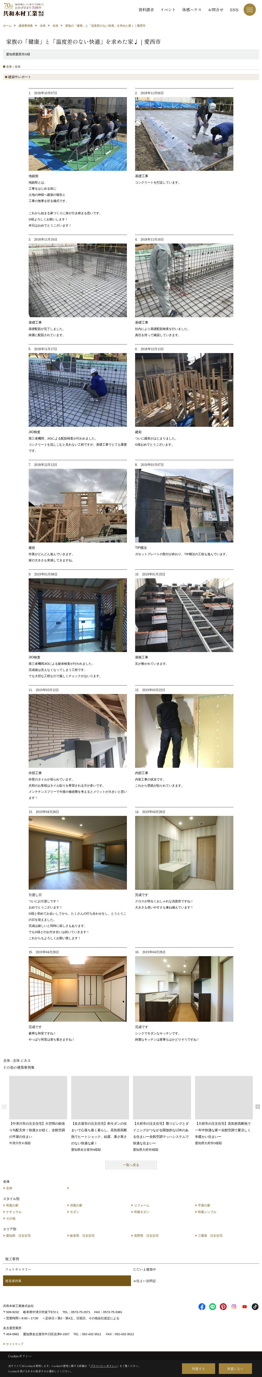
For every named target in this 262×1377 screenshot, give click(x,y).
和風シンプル (207, 1212)
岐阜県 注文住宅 (82, 1235)
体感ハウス (192, 9)
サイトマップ (14, 1344)
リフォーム (141, 1205)
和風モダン (141, 1212)
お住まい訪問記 (144, 1280)
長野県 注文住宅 (146, 1235)
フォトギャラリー (18, 1269)
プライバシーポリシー (103, 1366)
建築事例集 (13, 1280)
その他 (10, 1218)
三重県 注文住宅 (210, 1235)
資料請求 (146, 9)
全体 (9, 1188)
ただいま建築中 (144, 1269)
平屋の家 (204, 1205)
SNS (234, 9)
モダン (74, 1212)
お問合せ (216, 9)
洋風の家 (76, 1205)
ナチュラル (13, 1212)
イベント (168, 9)
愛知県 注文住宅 (18, 1235)
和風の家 (12, 1205)
